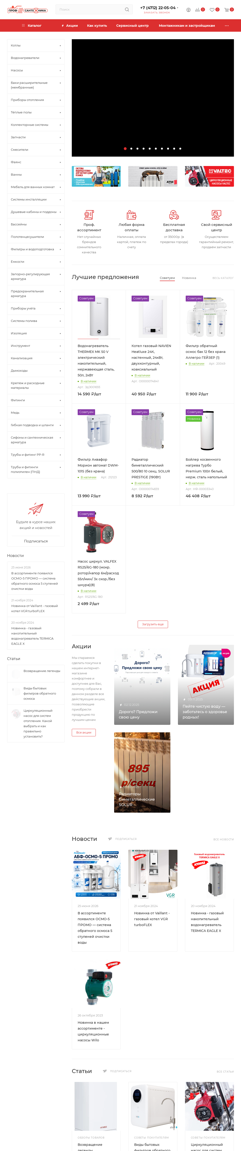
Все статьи (225, 1071)
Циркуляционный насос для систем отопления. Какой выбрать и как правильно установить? (38, 723)
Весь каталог (223, 278)
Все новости (223, 839)
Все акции (83, 732)
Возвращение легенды (42, 671)
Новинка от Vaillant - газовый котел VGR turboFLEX (152, 919)
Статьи (13, 659)
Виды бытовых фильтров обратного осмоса (40, 693)
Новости (15, 555)
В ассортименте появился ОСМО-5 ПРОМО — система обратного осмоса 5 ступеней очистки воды (34, 581)
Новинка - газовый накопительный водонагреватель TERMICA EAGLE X (32, 635)
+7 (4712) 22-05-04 (158, 8)
